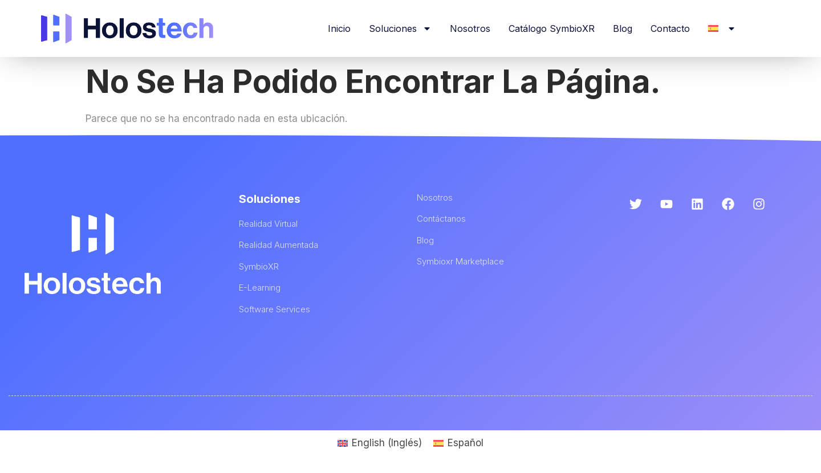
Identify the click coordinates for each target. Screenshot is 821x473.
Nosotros (470, 28)
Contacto (670, 28)
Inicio (339, 28)
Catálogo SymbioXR (552, 28)
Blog (622, 28)
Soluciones (400, 28)
